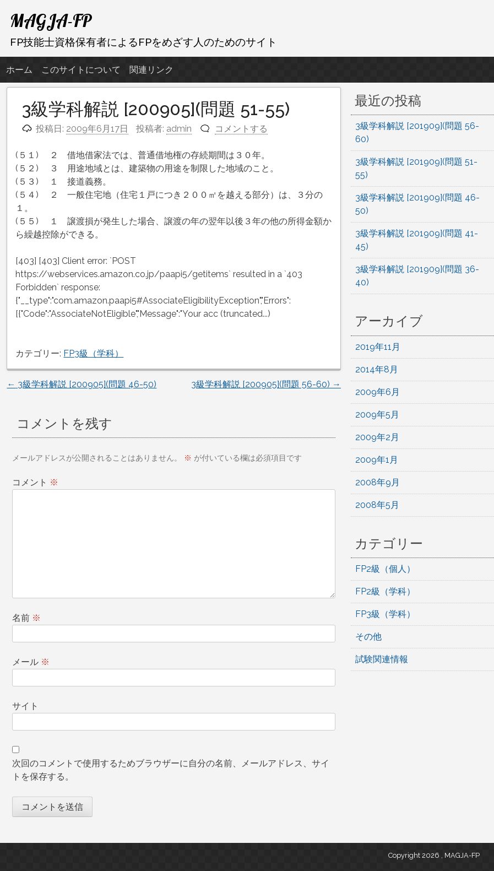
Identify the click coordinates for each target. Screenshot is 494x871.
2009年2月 (377, 437)
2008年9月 (377, 482)
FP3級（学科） (93, 353)
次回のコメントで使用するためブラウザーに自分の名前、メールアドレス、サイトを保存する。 (170, 770)
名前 (26, 618)
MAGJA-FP (51, 20)
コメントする (241, 128)
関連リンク (151, 69)
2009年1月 (376, 460)
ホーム (19, 69)
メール (31, 662)
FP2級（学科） (385, 591)
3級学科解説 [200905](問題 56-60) (266, 384)
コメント (35, 482)
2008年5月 (377, 505)
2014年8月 (376, 369)
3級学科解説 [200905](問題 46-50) (81, 384)
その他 (368, 636)
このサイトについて (81, 69)
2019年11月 (377, 347)
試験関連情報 (381, 659)
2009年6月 (377, 392)
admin (179, 128)
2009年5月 (377, 414)
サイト (25, 706)
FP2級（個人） (385, 569)
